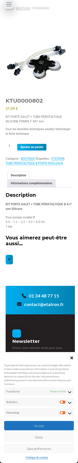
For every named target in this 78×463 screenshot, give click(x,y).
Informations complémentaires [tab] (31, 183)
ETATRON (57, 159)
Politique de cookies (37, 457)
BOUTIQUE (23, 8)
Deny (39, 437)
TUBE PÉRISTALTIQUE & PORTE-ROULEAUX (34, 163)
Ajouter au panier (31, 147)
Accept (39, 426)
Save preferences (39, 449)
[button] (72, 357)
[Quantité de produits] (11, 146)
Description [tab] (18, 175)
